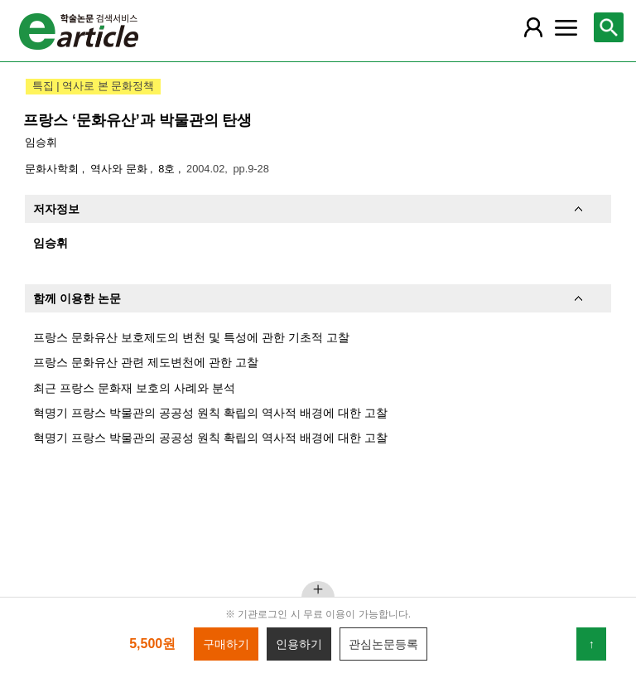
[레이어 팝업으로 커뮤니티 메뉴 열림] (566, 27)
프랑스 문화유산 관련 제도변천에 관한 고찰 (145, 362)
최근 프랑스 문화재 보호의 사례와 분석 (134, 388)
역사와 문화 (120, 168)
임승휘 (41, 142)
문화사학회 (53, 168)
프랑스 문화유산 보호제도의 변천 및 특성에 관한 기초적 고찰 (191, 337)
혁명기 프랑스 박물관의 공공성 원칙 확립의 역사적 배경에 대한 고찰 (210, 412)
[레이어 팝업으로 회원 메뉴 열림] (532, 27)
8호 (168, 168)
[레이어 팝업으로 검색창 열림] (609, 27)
